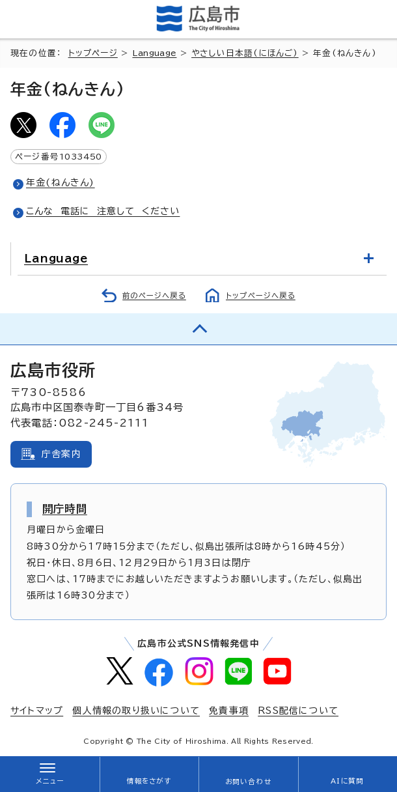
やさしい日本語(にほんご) (245, 53)
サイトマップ (36, 710)
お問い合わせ (248, 781)
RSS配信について (298, 710)
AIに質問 (347, 781)
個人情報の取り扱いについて (136, 710)
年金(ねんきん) (60, 182)
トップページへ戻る (260, 295)
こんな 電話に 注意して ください (103, 211)
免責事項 (229, 710)
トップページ (93, 53)
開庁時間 (64, 508)
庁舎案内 (61, 454)
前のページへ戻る (154, 295)
